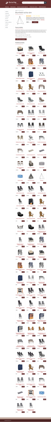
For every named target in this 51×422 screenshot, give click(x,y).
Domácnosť (7, 13)
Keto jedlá (6, 20)
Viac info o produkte (21, 39)
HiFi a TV (6, 18)
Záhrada (6, 27)
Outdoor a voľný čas (8, 22)
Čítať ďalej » (43, 19)
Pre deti (6, 25)
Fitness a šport (7, 15)
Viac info (35, 22)
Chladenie (6, 11)
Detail (23, 55)
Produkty (16, 10)
